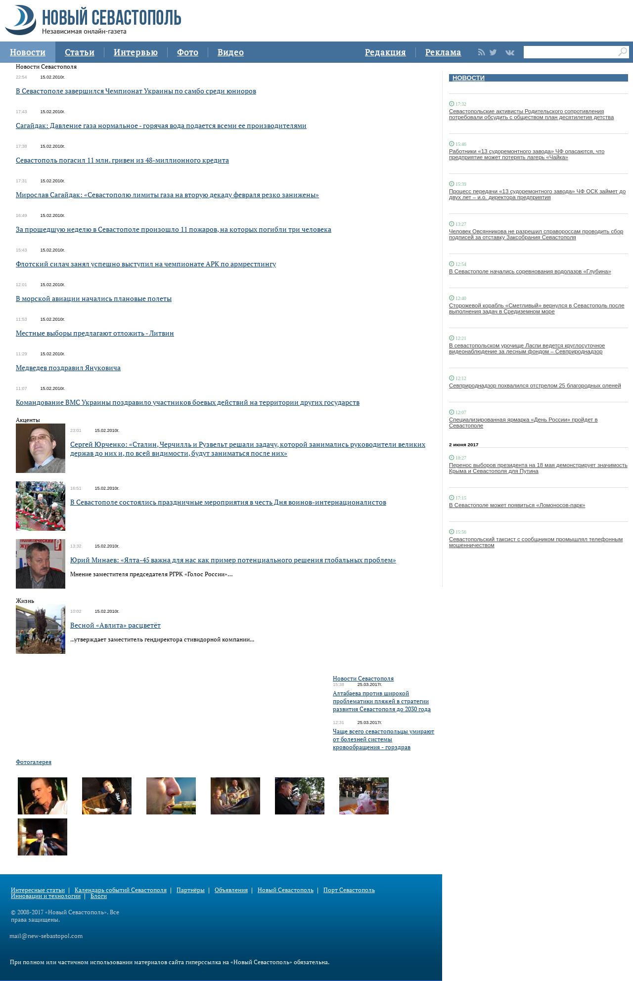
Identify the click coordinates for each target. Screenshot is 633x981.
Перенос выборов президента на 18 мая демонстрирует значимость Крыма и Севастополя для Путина (538, 468)
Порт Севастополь (349, 890)
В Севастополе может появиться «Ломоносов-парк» (517, 505)
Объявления (231, 890)
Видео (231, 52)
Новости (27, 52)
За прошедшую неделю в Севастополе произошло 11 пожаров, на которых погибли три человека (173, 229)
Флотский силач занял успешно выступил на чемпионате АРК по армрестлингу (146, 263)
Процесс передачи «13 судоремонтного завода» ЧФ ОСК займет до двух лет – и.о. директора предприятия (537, 194)
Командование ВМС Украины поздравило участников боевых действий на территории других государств (188, 402)
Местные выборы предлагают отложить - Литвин (95, 333)
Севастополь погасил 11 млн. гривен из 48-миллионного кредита (122, 160)
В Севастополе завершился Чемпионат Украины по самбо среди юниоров (136, 90)
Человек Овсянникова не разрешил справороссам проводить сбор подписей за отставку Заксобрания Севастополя (536, 234)
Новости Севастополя (363, 678)
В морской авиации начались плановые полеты (94, 298)
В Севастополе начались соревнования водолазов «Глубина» (530, 271)
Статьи (79, 52)
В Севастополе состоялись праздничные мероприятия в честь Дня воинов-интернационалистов (228, 502)
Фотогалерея (33, 762)
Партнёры (191, 890)
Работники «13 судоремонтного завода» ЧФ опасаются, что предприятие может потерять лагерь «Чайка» (526, 154)
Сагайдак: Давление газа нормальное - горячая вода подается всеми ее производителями (161, 125)
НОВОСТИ (468, 78)
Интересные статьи (38, 890)
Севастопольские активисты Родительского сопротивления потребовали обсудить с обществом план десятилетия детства (531, 114)
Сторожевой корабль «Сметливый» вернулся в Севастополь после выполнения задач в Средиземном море (537, 308)
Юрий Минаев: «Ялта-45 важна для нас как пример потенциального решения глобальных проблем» (233, 559)
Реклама (443, 52)
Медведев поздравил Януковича (68, 367)
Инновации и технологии (46, 895)
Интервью (136, 52)
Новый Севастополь (286, 890)
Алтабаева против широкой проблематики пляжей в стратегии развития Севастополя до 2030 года (382, 701)
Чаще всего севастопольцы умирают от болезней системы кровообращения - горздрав (383, 739)
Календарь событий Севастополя (121, 890)
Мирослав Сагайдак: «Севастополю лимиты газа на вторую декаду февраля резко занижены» (167, 194)
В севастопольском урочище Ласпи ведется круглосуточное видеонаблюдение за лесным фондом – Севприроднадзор (527, 348)
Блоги (98, 895)
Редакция (385, 52)
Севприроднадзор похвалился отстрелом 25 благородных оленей (535, 385)
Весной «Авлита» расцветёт (115, 625)
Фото (187, 52)
